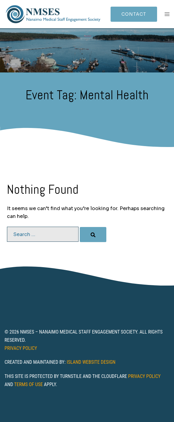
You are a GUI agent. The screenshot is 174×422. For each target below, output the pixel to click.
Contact (133, 14)
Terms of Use (28, 384)
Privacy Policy (21, 348)
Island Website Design (91, 362)
